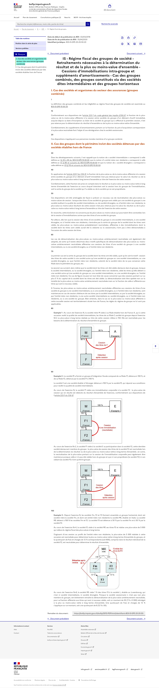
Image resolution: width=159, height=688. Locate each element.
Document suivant (135, 53)
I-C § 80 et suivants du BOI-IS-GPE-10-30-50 (78, 162)
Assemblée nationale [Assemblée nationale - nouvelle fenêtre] (87, 630)
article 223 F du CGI (75, 174)
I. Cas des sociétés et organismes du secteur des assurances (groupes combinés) (31, 61)
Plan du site (52, 680)
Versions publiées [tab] (22, 48)
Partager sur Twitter (128, 44)
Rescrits (67, 17)
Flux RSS (49, 630)
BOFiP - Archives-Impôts (82, 17)
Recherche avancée (109, 23)
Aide (15, 630)
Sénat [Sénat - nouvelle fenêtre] (82, 654)
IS (38, 29)
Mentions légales (40, 680)
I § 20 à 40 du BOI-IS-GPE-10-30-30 (74, 160)
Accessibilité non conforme (22, 680)
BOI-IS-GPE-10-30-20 (59, 106)
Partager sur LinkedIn (134, 44)
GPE (43, 29)
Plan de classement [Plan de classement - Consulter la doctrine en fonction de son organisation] (30, 17)
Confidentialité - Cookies (67, 680)
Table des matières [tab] (22, 38)
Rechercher (88, 24)
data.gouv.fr (135, 669)
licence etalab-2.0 (58, 685)
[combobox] (51, 24)
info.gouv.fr (85, 669)
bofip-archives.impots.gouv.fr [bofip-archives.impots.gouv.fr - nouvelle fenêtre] (56, 640)
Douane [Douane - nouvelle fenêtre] (83, 640)
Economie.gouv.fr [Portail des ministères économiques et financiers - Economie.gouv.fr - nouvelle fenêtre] (86, 647)
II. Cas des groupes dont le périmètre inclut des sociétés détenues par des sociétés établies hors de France (30, 70)
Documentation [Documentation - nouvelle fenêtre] (52, 637)
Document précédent (59, 53)
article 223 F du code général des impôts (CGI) (103, 115)
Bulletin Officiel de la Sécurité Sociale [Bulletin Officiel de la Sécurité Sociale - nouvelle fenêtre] (92, 633)
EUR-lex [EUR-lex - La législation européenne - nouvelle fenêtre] (83, 644)
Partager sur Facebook (122, 44)
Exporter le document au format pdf (122, 38)
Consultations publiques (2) (51, 17)
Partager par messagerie (141, 44)
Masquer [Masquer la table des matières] (21, 54)
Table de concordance (54, 633)
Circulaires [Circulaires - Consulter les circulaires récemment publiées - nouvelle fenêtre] (84, 637)
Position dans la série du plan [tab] (26, 43)
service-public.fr (101, 669)
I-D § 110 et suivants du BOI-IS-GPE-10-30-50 (82, 165)
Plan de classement (28, 29)
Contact (16, 633)
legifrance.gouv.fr (119, 669)
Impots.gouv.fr (85, 651)
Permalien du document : (58, 613)
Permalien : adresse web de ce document (134, 38)
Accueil (16, 17)
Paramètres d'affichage (88, 680)
